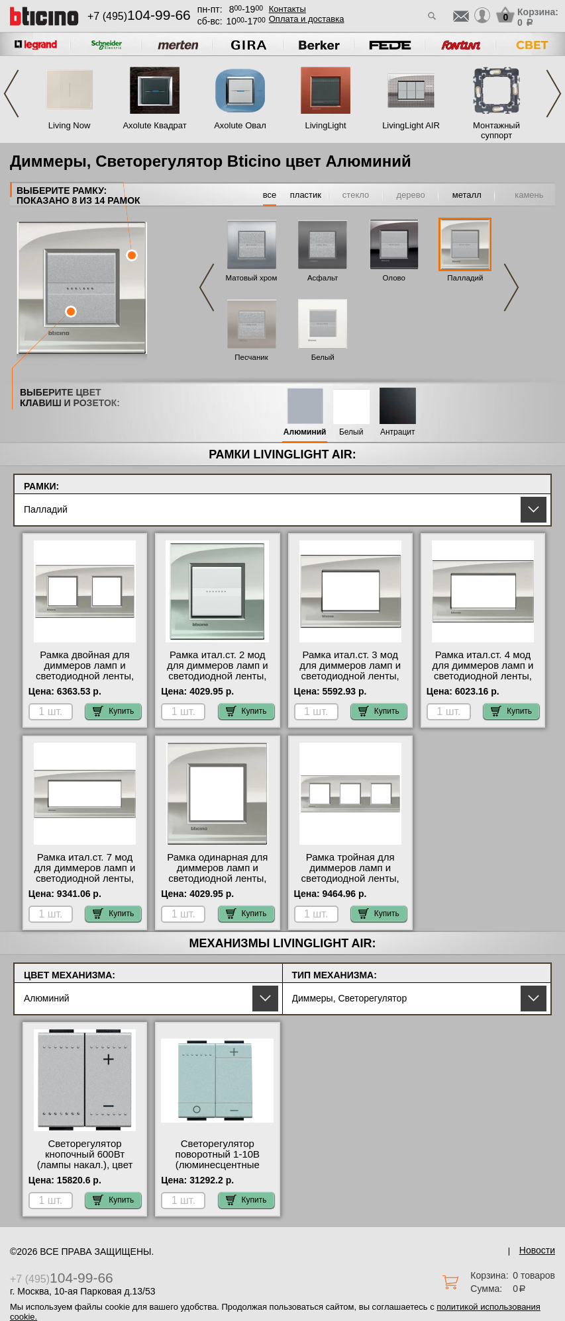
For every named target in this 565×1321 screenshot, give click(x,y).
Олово (394, 278)
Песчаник (251, 357)
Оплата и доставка (306, 19)
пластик (305, 195)
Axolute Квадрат (154, 125)
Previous (11, 93)
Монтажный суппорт (496, 130)
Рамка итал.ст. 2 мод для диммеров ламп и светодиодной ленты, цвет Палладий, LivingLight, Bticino (217, 676)
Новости (537, 1250)
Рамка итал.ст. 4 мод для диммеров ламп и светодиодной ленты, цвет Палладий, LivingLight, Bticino (483, 676)
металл (467, 195)
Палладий (465, 278)
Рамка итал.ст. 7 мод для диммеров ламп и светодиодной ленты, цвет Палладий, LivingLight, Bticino (85, 878)
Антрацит (397, 432)
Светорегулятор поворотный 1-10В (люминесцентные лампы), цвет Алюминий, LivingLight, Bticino (217, 1170)
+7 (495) (139, 16)
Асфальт (322, 278)
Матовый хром (252, 278)
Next (554, 93)
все (270, 195)
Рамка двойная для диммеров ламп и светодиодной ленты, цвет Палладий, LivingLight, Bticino (85, 676)
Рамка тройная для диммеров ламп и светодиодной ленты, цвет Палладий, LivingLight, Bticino (350, 878)
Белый (322, 357)
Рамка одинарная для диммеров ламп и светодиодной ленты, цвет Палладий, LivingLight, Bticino (217, 878)
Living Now (69, 125)
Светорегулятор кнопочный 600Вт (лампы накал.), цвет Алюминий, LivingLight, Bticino (84, 1164)
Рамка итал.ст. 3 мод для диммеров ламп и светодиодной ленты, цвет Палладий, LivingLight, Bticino (350, 676)
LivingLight (325, 125)
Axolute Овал (240, 125)
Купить (113, 711)
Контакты (287, 9)
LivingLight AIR (411, 125)
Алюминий (305, 432)
